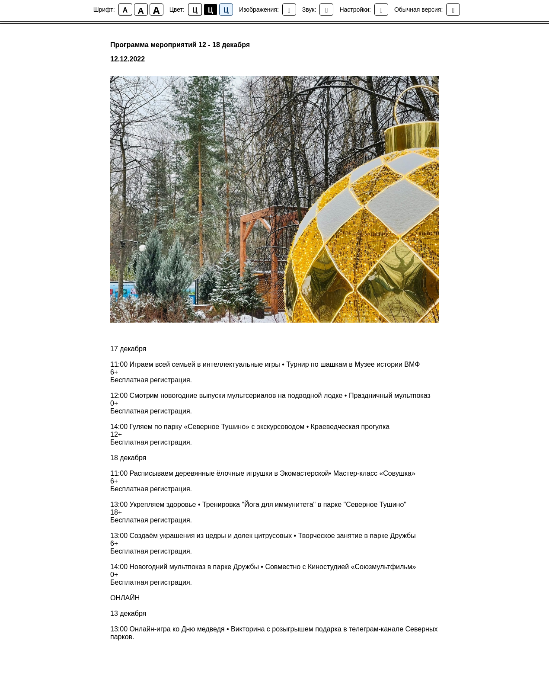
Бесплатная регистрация (150, 380)
